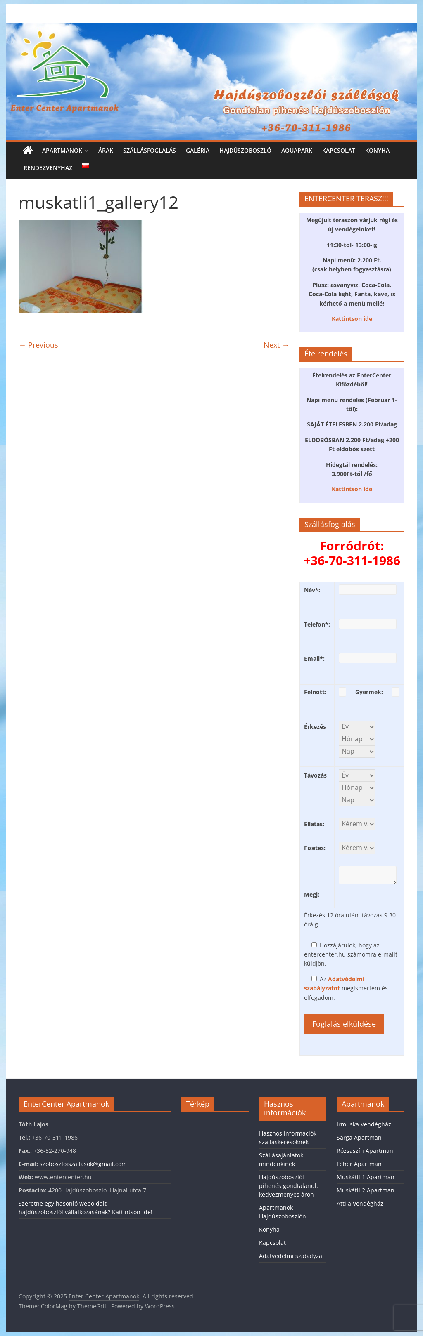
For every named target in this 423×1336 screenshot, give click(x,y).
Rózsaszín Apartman (365, 1151)
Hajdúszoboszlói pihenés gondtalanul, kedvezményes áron (288, 1185)
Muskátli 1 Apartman (365, 1177)
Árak (105, 150)
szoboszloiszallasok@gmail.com (83, 1164)
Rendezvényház (48, 168)
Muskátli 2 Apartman (365, 1190)
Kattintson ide (352, 319)
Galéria (197, 150)
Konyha (377, 150)
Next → (276, 345)
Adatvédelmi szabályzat (291, 1256)
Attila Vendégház (360, 1203)
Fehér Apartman (359, 1164)
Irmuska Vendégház (364, 1124)
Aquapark (296, 150)
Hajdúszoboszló (245, 150)
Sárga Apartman (359, 1137)
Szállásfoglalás (149, 150)
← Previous (38, 345)
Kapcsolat (338, 150)
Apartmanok (62, 150)
